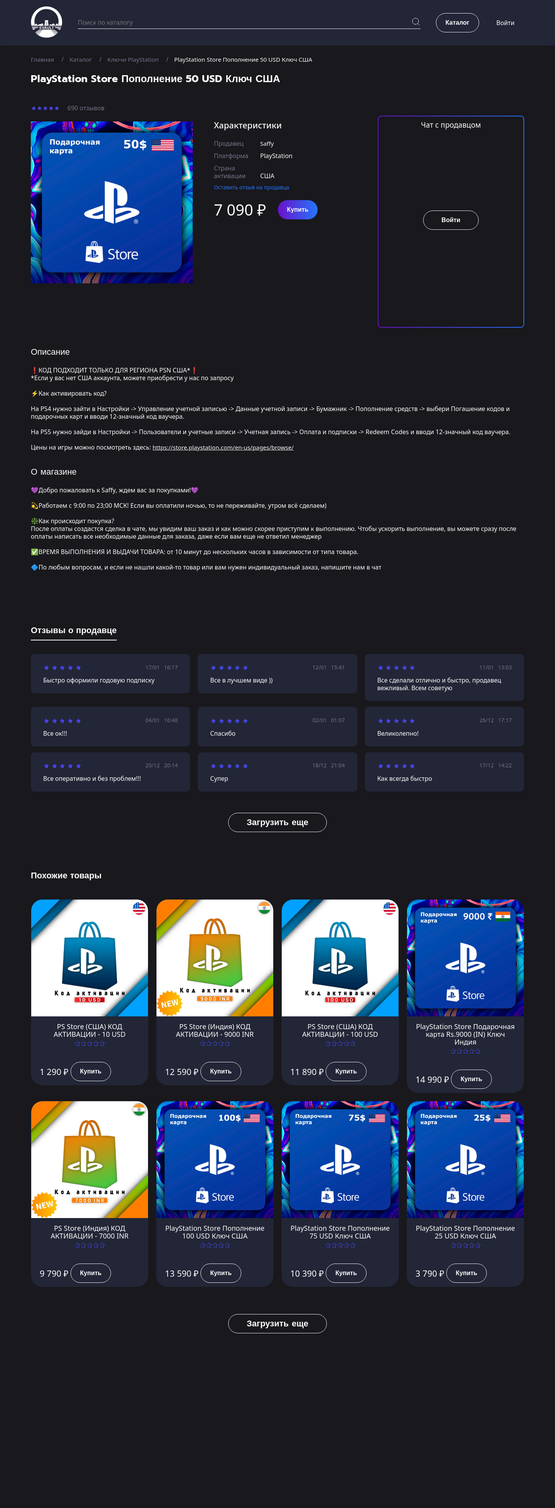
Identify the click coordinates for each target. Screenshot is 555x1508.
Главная (43, 59)
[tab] (74, 632)
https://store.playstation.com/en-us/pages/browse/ (226, 447)
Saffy (267, 143)
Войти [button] (505, 23)
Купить (298, 209)
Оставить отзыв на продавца (251, 187)
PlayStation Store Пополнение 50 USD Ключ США (251, 59)
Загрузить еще (277, 822)
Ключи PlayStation (136, 59)
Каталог (82, 59)
